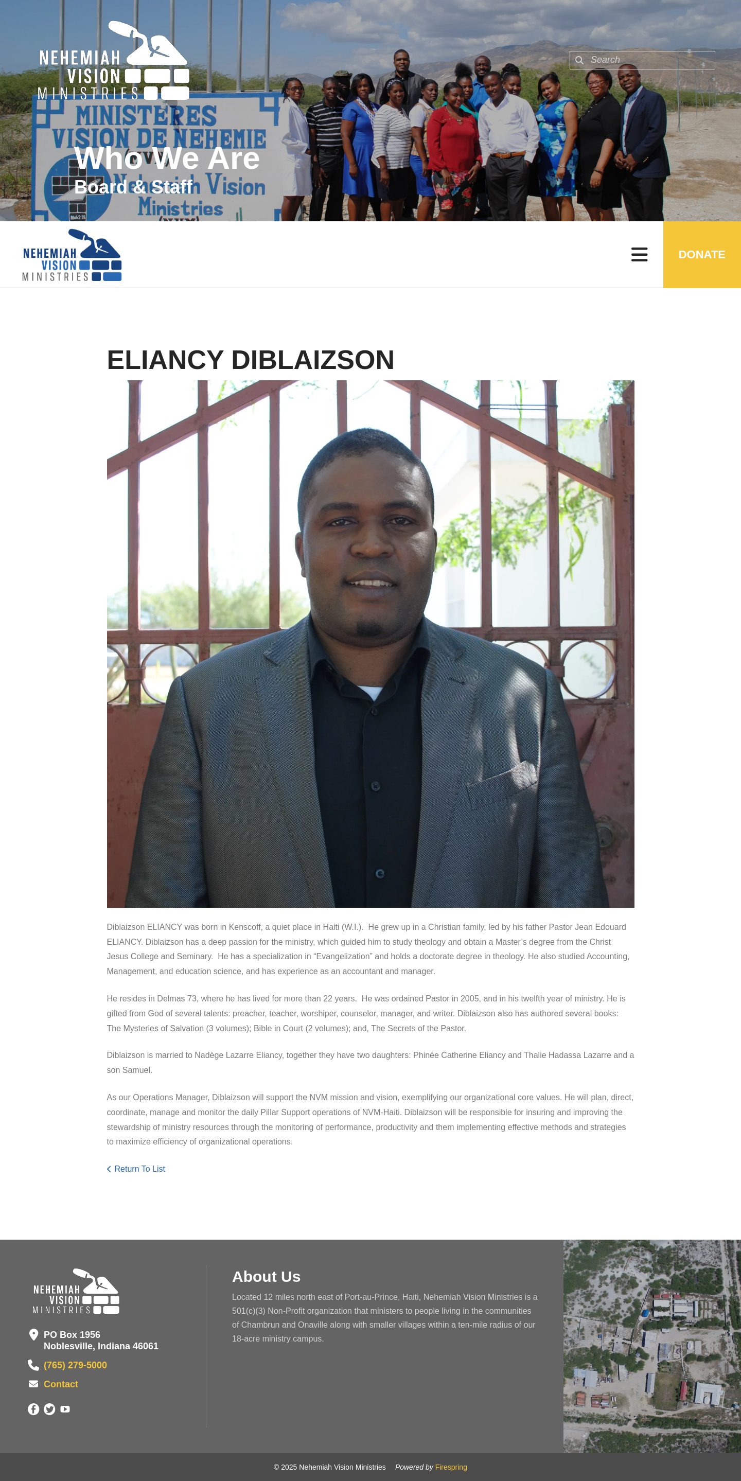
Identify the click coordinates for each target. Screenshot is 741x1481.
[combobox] (642, 60)
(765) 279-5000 (75, 1365)
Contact (61, 1384)
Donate (702, 254)
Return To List (140, 1169)
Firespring (451, 1467)
